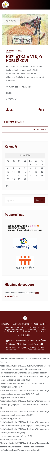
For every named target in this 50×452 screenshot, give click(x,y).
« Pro (7, 186)
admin (10, 109)
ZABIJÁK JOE (38, 129)
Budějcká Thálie (40, 324)
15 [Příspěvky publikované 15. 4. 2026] (19, 172)
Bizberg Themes (36, 347)
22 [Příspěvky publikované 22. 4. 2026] (19, 175)
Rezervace (25, 335)
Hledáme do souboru (14, 327)
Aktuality (5, 324)
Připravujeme (13, 331)
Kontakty (32, 327)
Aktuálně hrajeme (21, 324)
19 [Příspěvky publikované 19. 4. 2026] (42, 172)
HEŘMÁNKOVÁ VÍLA (15, 122)
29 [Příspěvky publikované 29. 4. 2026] (19, 179)
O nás (43, 327)
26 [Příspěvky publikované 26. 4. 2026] (42, 175)
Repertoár (40, 331)
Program (27, 331)
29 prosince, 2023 (14, 51)
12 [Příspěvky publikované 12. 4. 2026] (42, 168)
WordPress (11, 347)
